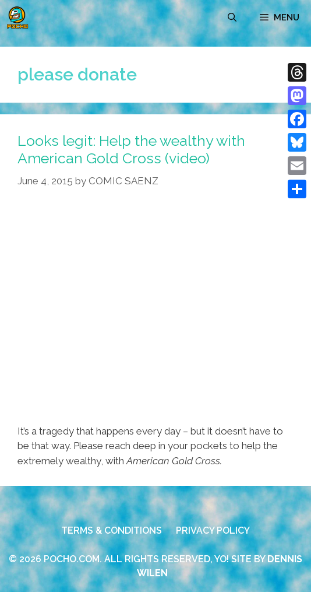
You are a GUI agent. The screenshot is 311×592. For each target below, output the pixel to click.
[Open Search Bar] (232, 17)
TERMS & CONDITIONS (111, 530)
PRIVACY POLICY (213, 530)
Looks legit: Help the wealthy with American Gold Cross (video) (131, 149)
